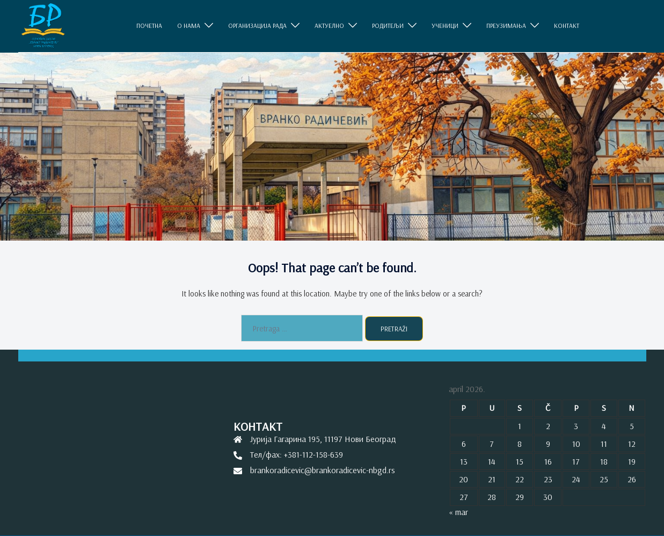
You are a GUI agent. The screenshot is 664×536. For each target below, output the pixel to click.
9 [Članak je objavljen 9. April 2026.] (548, 443)
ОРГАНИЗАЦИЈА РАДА (257, 26)
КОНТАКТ (566, 26)
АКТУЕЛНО (329, 26)
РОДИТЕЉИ (388, 26)
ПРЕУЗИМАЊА (506, 26)
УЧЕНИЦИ (445, 26)
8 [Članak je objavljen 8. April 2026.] (519, 443)
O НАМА (188, 26)
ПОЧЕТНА (149, 26)
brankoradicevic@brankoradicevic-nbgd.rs (322, 470)
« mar (458, 511)
